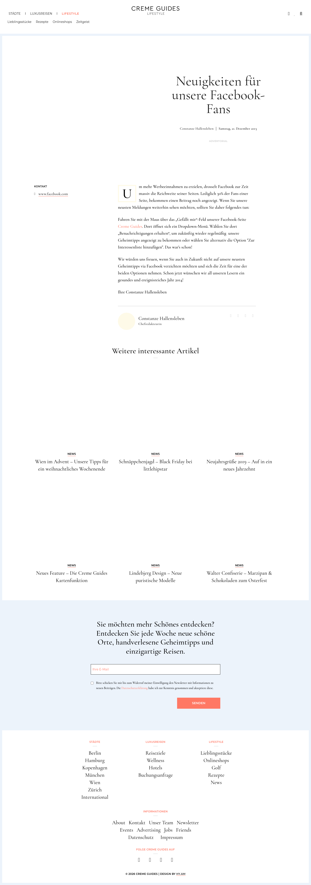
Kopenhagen (94, 768)
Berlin (95, 753)
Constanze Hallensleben (197, 128)
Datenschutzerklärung (134, 688)
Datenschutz (141, 837)
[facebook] (139, 861)
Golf (216, 768)
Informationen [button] (155, 811)
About (118, 823)
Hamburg (95, 760)
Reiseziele (155, 753)
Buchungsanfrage (155, 775)
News (216, 782)
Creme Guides (130, 226)
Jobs (168, 830)
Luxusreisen (41, 14)
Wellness (155, 760)
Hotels (155, 768)
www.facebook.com (53, 193)
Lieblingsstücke (21, 23)
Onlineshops (63, 23)
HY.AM (181, 873)
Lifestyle (70, 14)
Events (126, 830)
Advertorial (218, 141)
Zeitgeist (84, 23)
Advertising (149, 830)
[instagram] (150, 861)
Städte (15, 14)
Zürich (95, 790)
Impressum (171, 837)
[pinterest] (161, 861)
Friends (183, 830)
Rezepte (43, 23)
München (95, 775)
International (94, 797)
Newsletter (188, 823)
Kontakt (137, 823)
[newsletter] (172, 861)
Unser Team (161, 823)
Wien (94, 782)
